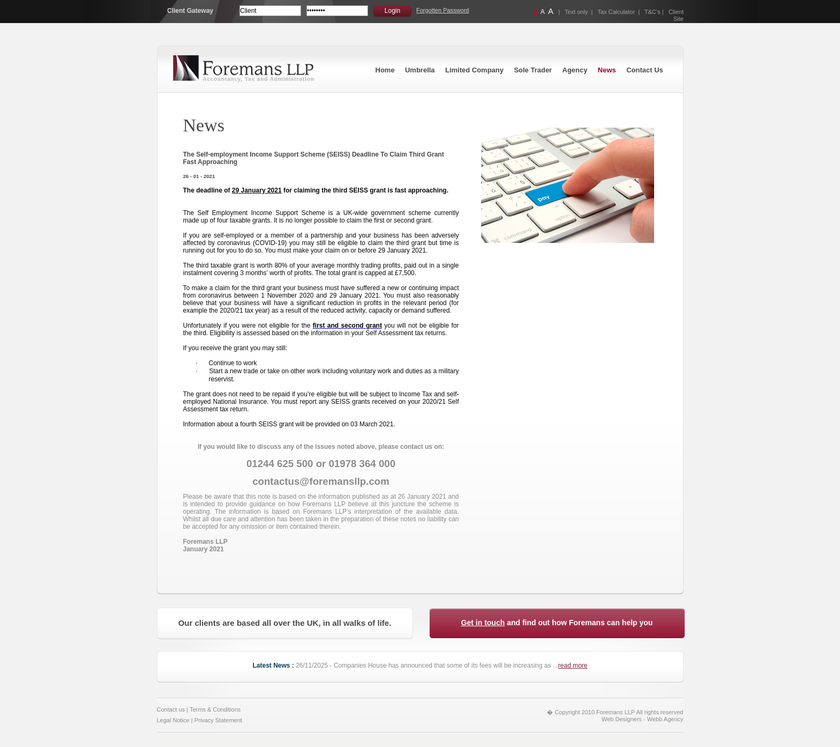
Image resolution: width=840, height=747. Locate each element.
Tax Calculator (616, 12)
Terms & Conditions (215, 709)
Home (385, 70)
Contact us (171, 709)
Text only (576, 12)
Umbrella (420, 70)
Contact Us (644, 70)
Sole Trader (533, 70)
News (607, 70)
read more (573, 665)
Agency (575, 70)
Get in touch (483, 622)
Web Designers (622, 719)
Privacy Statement (218, 720)
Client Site (676, 15)
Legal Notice (173, 720)
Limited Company (474, 70)
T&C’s (652, 12)
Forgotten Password (442, 10)
